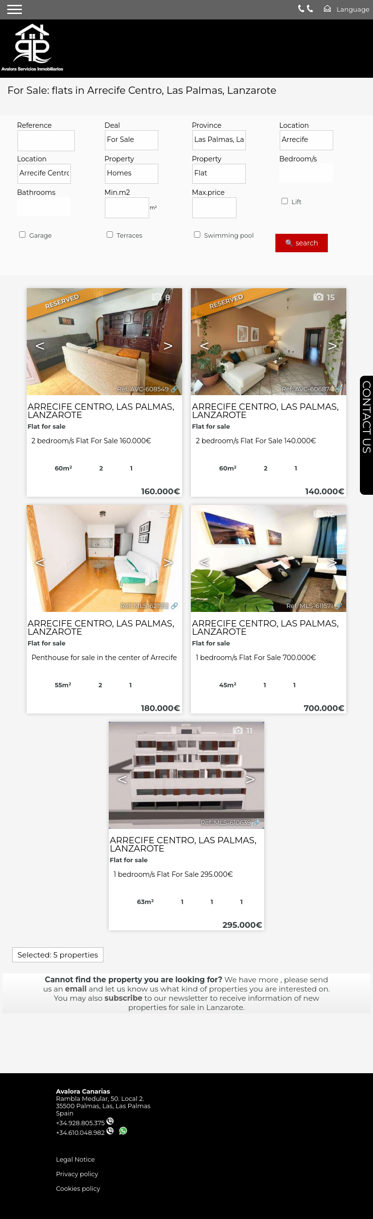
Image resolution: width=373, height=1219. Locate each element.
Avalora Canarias (83, 1091)
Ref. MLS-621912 (144, 606)
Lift (291, 202)
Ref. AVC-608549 (143, 389)
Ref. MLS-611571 (310, 606)
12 (323, 514)
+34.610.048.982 (85, 1132)
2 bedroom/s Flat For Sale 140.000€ (256, 440)
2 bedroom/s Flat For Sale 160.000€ (92, 440)
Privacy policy (77, 1174)
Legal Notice (75, 1159)
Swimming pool (223, 235)
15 (323, 297)
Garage (34, 235)
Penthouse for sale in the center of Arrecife (104, 657)
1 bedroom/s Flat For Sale (256, 657)
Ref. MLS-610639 (226, 822)
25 (158, 514)
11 (242, 731)
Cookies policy (78, 1188)
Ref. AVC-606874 (307, 389)
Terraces (123, 235)
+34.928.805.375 (85, 1123)
